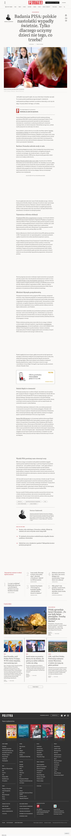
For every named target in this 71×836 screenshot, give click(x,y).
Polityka (4, 755)
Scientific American (7, 761)
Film (20, 777)
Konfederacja (5, 787)
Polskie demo (40, 787)
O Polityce (4, 822)
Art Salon (21, 791)
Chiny (3, 807)
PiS (3, 779)
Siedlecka (39, 755)
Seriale (21, 779)
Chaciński (39, 761)
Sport (55, 767)
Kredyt (21, 763)
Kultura (29, 6)
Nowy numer (9, 6)
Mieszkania (22, 755)
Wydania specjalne (6, 757)
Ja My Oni (4, 767)
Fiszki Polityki (57, 817)
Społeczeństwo (35, 12)
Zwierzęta (56, 771)
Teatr (20, 783)
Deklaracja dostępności (24, 819)
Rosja (3, 805)
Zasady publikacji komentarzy (26, 814)
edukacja (20, 510)
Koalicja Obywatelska (7, 777)
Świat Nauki (5, 765)
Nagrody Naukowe (23, 807)
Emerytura (22, 761)
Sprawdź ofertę (49, 390)
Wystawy (21, 781)
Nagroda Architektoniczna (25, 789)
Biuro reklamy (5, 814)
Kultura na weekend (41, 775)
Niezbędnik (5, 769)
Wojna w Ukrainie (6, 797)
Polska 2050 (5, 785)
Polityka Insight (10, 831)
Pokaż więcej (35, 695)
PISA (45, 510)
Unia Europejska (6, 799)
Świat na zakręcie (41, 777)
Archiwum (56, 773)
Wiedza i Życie (5, 763)
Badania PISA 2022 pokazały (23, 427)
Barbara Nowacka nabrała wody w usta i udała (27, 169)
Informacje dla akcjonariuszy (26, 822)
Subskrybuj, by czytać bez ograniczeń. (29, 111)
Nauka (34, 6)
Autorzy (56, 775)
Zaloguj (64, 2)
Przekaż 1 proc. (57, 765)
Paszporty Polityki (23, 787)
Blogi (39, 6)
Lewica (4, 781)
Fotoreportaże (57, 759)
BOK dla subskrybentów (7, 819)
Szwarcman (40, 757)
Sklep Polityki (57, 781)
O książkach (40, 779)
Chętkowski (40, 763)
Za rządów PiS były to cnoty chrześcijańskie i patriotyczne (30, 289)
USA (3, 801)
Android (40, 817)
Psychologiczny (40, 783)
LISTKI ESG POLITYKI (24, 765)
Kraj (15, 6)
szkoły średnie (33, 512)
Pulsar (21, 799)
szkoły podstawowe (22, 512)
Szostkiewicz (40, 759)
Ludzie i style (57, 757)
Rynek (24, 6)
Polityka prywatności (24, 817)
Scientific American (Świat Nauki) (26, 802)
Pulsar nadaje (40, 789)
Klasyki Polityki (58, 769)
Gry (20, 785)
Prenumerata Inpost (59, 783)
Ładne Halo (41, 831)
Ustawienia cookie (23, 824)
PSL (3, 783)
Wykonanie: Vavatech (47, 831)
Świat (20, 6)
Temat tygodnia (40, 773)
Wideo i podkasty (46, 6)
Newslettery (57, 755)
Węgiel (21, 759)
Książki (21, 773)
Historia (56, 761)
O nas (55, 779)
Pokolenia (54, 6)
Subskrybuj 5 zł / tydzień (52, 2)
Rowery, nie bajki (41, 785)
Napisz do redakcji (6, 817)
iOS (37, 817)
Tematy (56, 777)
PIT (20, 757)
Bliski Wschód (5, 803)
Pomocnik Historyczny (7, 759)
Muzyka (21, 775)
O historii (39, 781)
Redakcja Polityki (6, 812)
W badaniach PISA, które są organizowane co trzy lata (29, 226)
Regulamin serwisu (23, 812)
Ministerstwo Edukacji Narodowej (33, 510)
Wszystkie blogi (40, 765)
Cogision (37, 831)
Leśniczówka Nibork (19, 831)
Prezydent (4, 789)
